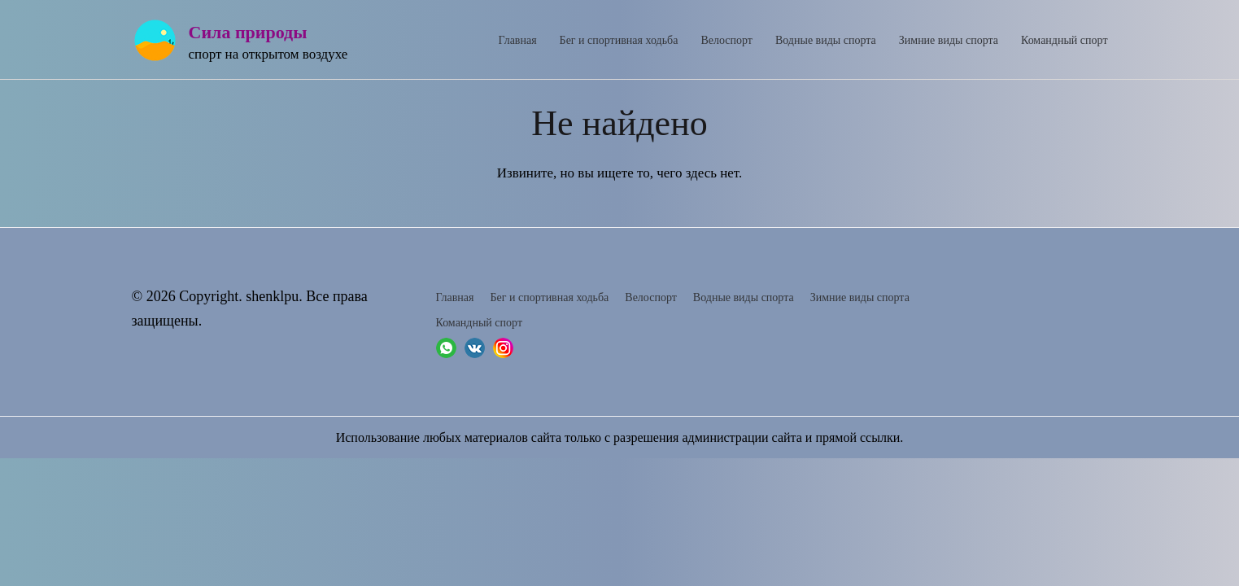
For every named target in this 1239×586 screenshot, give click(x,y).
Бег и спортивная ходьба (619, 40)
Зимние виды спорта (948, 40)
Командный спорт (1064, 40)
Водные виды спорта (825, 40)
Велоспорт (726, 40)
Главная (518, 40)
